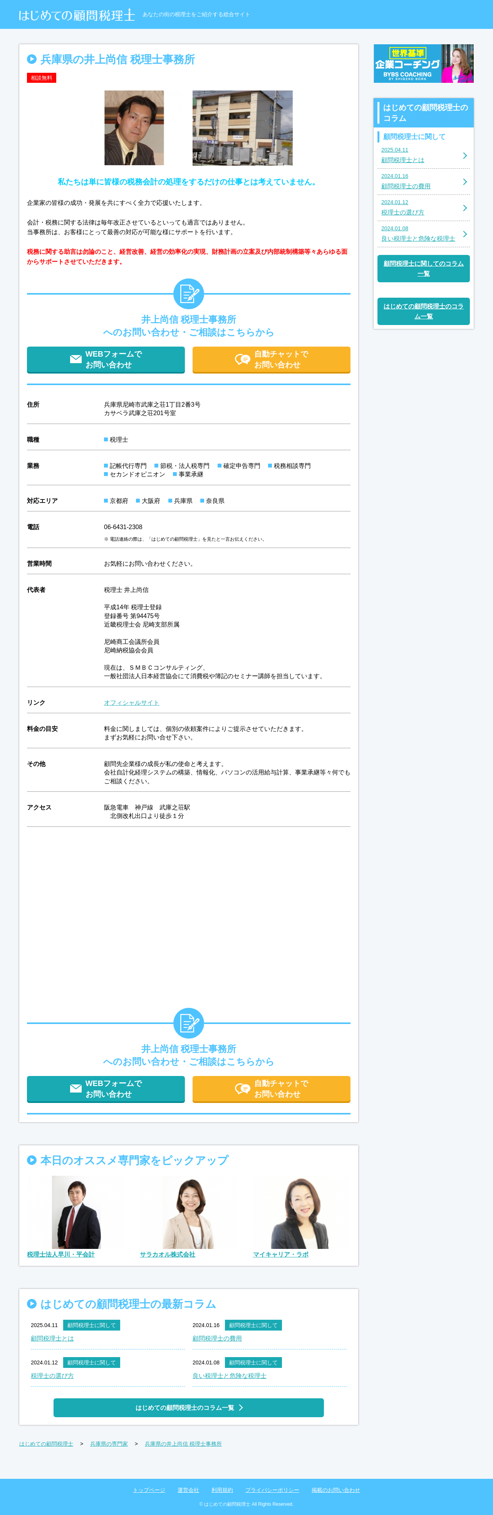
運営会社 (188, 1490)
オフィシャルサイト (131, 702)
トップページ (149, 1490)
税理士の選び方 (52, 1376)
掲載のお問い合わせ (336, 1490)
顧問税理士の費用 (217, 1338)
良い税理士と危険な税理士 (230, 1376)
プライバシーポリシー (272, 1490)
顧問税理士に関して (91, 1325)
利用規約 (222, 1490)
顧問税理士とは (52, 1338)
